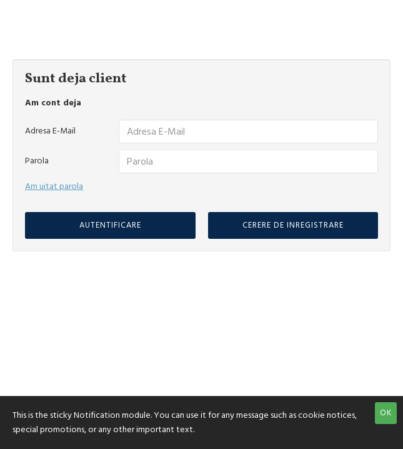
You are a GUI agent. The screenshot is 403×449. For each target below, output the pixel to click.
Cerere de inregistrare (293, 225)
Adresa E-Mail (50, 131)
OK (386, 412)
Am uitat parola (54, 186)
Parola (37, 161)
